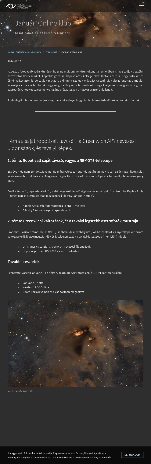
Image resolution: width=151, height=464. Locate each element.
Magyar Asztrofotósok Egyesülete (24, 51)
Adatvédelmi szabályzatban (91, 457)
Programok (51, 51)
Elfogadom (132, 454)
